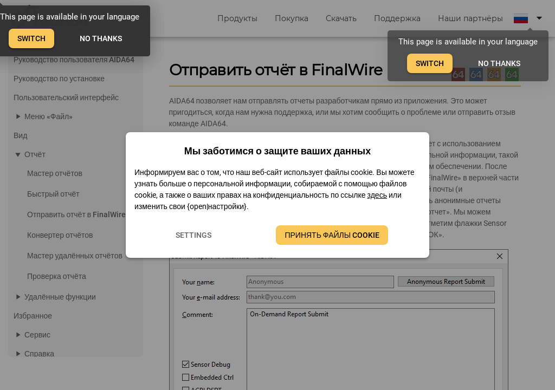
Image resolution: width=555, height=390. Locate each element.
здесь (377, 195)
